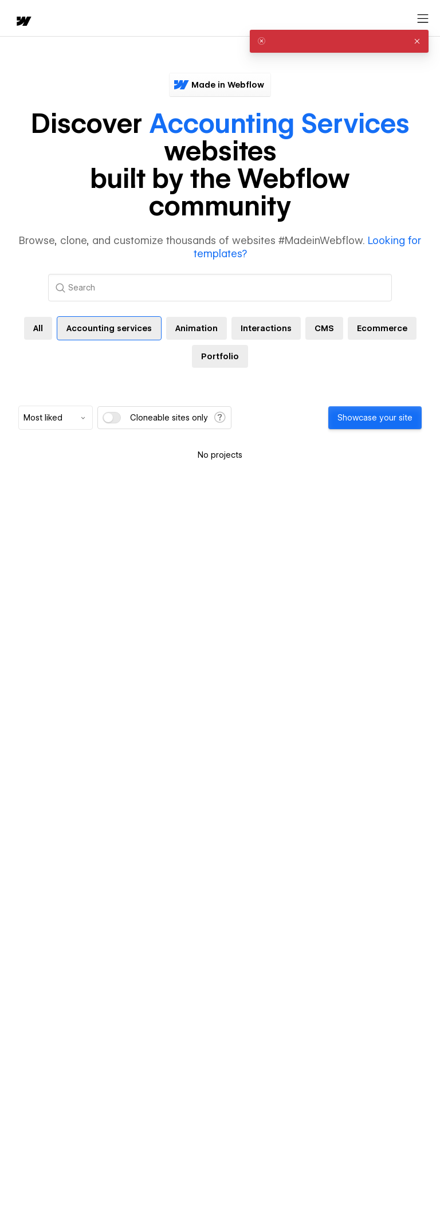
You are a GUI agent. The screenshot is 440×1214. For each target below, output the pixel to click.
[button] (417, 41)
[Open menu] (422, 19)
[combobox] (55, 418)
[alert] (339, 41)
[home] (23, 22)
